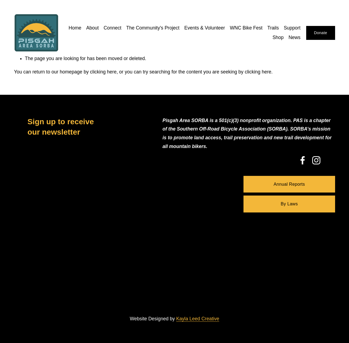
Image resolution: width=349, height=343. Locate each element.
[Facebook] (302, 160)
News (294, 37)
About (92, 28)
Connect (112, 28)
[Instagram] (316, 160)
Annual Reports (289, 184)
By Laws (289, 204)
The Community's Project (152, 28)
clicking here (103, 72)
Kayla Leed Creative (197, 318)
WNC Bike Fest (246, 28)
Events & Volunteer (204, 28)
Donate (320, 33)
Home (75, 28)
